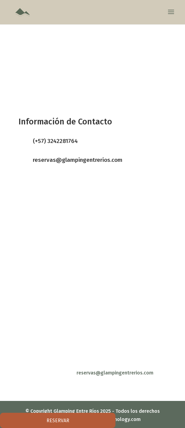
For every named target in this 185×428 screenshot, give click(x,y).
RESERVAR (57, 420)
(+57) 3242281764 (55, 140)
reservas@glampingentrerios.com (77, 159)
